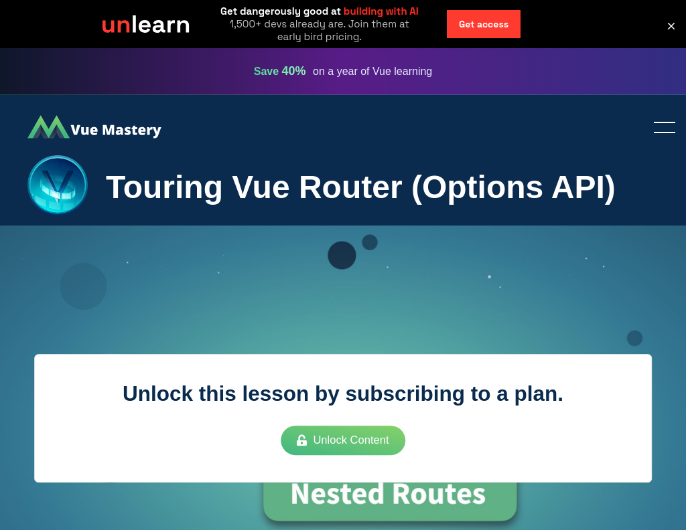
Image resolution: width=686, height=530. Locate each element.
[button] (671, 26)
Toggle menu (659, 128)
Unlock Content (343, 440)
